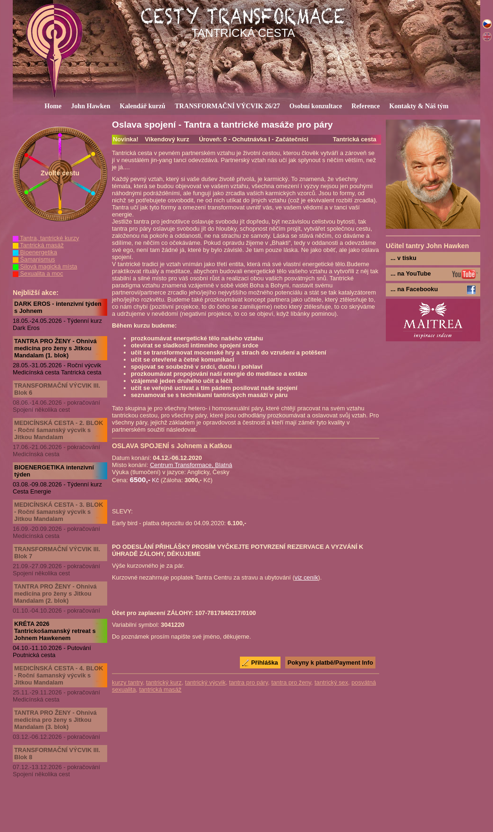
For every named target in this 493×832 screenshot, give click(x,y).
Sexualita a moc (38, 273)
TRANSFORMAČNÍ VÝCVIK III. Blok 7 (57, 553)
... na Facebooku (414, 289)
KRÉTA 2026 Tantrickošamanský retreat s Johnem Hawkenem (55, 630)
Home (52, 106)
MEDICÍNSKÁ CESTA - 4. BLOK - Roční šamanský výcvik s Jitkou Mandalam (58, 675)
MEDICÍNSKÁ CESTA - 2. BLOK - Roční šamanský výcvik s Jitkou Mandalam (58, 430)
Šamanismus (34, 259)
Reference (365, 106)
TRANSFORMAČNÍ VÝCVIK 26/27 (227, 106)
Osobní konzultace (315, 106)
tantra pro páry (248, 682)
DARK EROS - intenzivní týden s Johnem (58, 307)
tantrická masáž (160, 689)
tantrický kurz (163, 682)
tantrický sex (331, 682)
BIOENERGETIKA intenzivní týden (54, 471)
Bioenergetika (35, 252)
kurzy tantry (127, 682)
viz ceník (306, 577)
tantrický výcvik (205, 682)
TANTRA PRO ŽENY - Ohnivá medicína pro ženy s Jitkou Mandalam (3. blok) (55, 719)
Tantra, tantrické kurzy (46, 238)
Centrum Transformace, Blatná (191, 464)
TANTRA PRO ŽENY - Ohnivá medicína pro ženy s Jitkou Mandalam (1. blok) (55, 348)
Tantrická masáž (38, 245)
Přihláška (264, 662)
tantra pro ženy (291, 682)
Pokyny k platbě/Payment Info (330, 662)
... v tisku (403, 257)
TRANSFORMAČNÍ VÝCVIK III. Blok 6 (57, 389)
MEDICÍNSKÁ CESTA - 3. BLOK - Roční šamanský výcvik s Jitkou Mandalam (58, 511)
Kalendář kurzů (143, 106)
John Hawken (90, 106)
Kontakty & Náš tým (419, 106)
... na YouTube (411, 273)
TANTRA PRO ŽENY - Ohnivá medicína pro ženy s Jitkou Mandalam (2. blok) (55, 593)
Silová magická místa (45, 266)
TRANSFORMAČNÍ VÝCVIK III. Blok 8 (57, 753)
